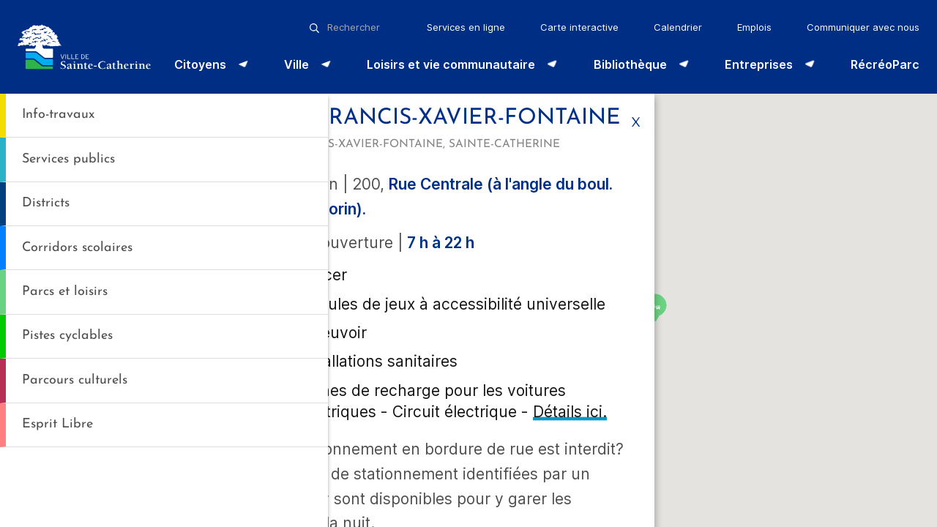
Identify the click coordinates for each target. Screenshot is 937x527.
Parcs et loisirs (65, 291)
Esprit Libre (57, 424)
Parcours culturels (74, 380)
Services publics (68, 159)
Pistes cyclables (67, 335)
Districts (46, 203)
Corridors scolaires (77, 248)
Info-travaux (58, 114)
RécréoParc (885, 64)
